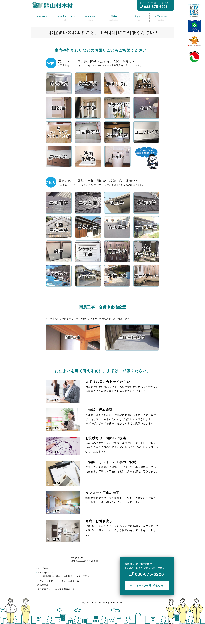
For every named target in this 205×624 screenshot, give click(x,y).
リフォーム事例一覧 (69, 581)
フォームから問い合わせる (146, 585)
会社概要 (68, 576)
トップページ (43, 568)
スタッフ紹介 (82, 576)
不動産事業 (42, 585)
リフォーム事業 (44, 581)
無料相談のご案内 (51, 576)
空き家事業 (42, 589)
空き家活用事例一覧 (65, 589)
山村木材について (45, 572)
